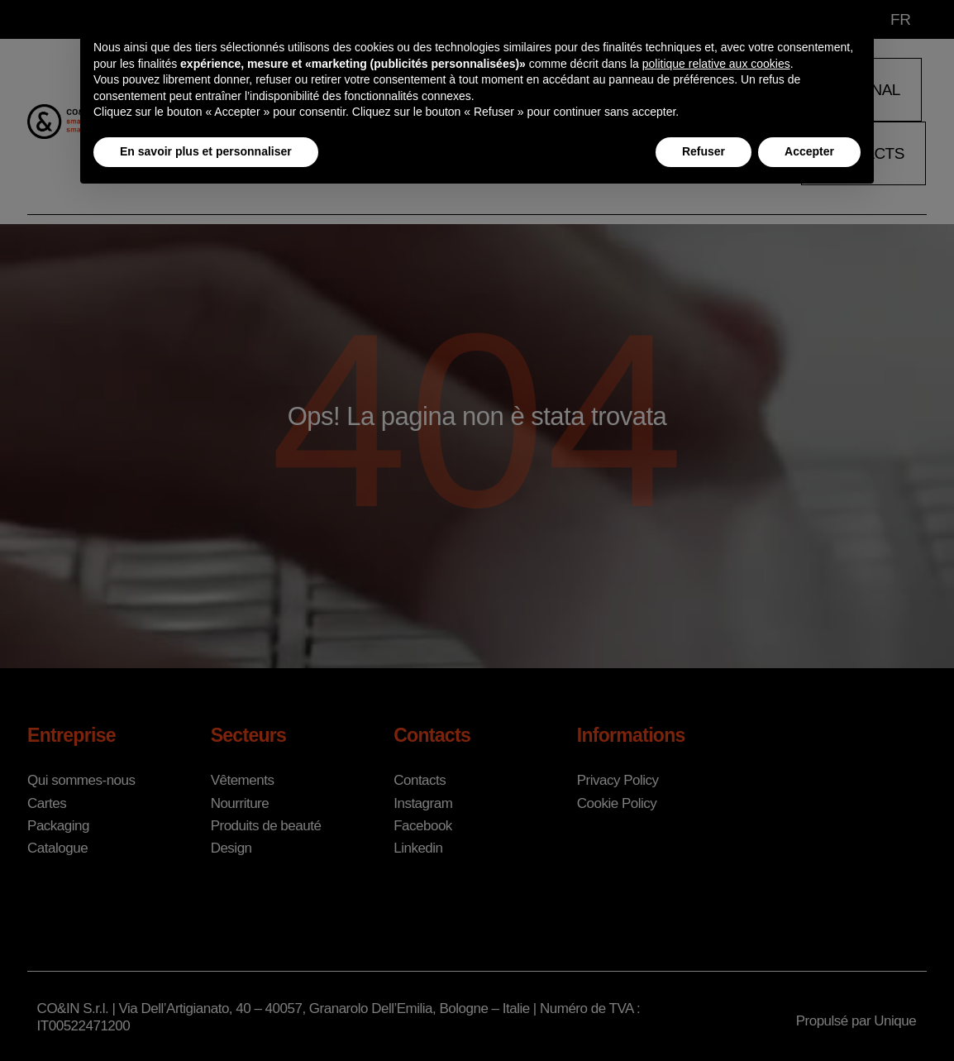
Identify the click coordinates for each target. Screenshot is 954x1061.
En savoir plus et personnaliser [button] (206, 151)
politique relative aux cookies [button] (716, 63)
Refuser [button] (703, 151)
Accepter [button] (809, 151)
